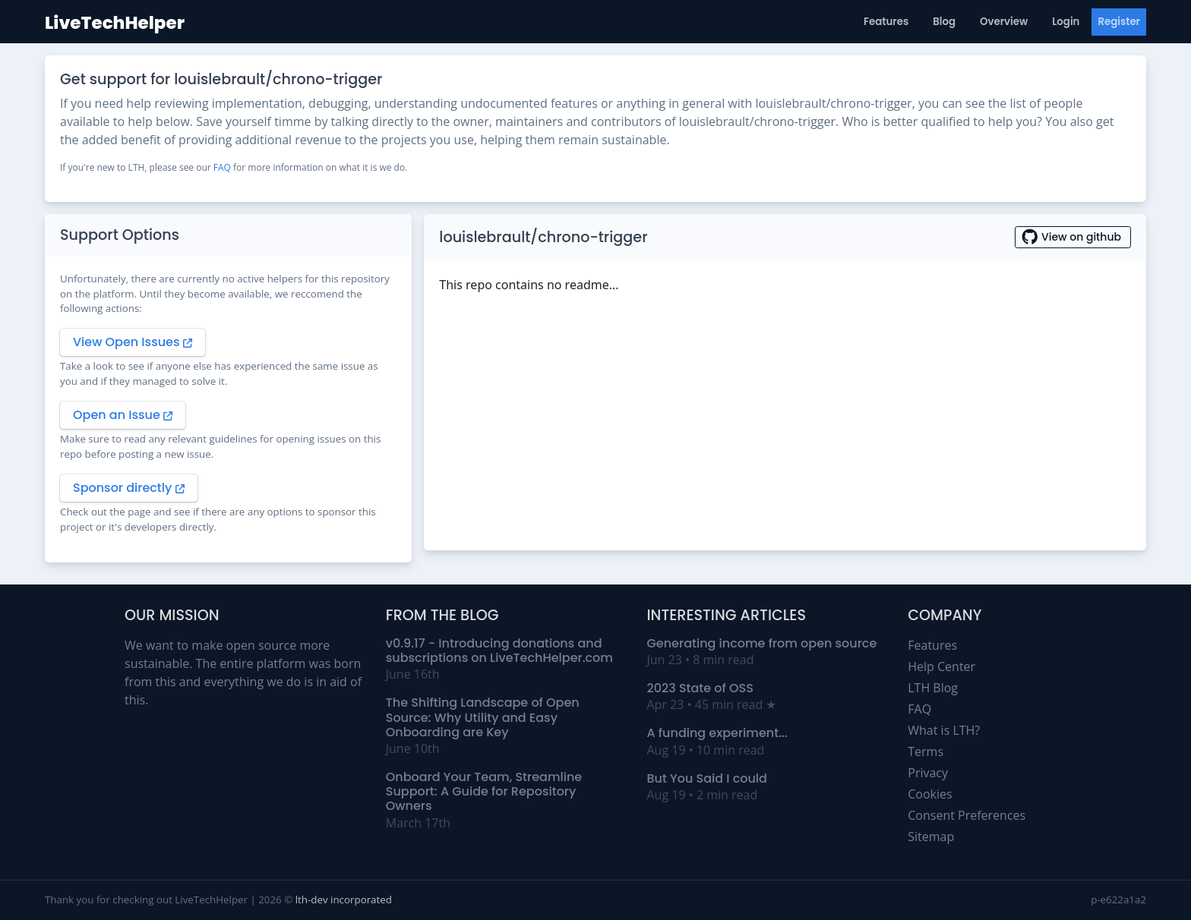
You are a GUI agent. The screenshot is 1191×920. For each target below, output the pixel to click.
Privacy (928, 772)
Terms (925, 751)
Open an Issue (122, 415)
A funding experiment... (717, 733)
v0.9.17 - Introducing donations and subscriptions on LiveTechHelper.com (499, 650)
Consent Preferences (966, 815)
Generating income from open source (762, 643)
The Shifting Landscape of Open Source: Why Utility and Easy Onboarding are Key (483, 717)
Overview (1004, 21)
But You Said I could (707, 778)
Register (1119, 21)
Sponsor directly (129, 487)
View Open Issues (132, 342)
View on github (1073, 236)
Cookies (930, 794)
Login (1065, 21)
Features (886, 21)
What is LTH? (944, 730)
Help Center (941, 666)
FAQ (222, 167)
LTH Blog (933, 687)
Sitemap (931, 836)
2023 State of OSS (700, 688)
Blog (944, 21)
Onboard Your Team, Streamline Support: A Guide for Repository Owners (484, 791)
